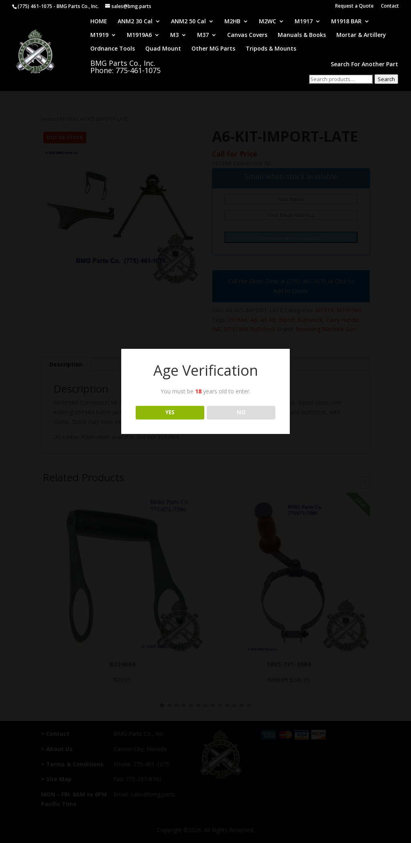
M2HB (232, 21)
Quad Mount (163, 49)
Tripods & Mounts (271, 49)
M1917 (304, 21)
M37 (203, 35)
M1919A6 (139, 35)
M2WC (267, 21)
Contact (390, 6)
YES (170, 412)
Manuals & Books (302, 35)
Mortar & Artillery (361, 35)
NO (241, 412)
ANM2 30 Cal (135, 21)
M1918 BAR (346, 21)
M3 (174, 35)
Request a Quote (354, 6)
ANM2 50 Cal (188, 21)
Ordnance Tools (112, 49)
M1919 (99, 35)
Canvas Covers (247, 35)
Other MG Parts (213, 49)
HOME (98, 21)
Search (386, 79)
